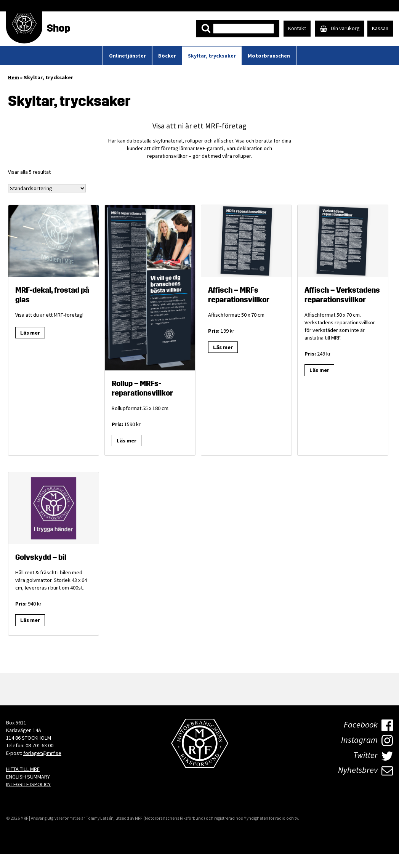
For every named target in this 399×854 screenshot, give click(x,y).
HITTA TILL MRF (23, 769)
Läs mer (30, 332)
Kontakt (297, 28)
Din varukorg (339, 28)
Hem (13, 77)
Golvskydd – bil (40, 557)
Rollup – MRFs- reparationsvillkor (142, 388)
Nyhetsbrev (365, 769)
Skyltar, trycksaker (212, 55)
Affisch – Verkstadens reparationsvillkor (342, 294)
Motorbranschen (269, 55)
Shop (58, 28)
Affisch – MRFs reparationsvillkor (238, 294)
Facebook (368, 725)
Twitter (373, 755)
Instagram (367, 740)
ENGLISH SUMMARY (28, 776)
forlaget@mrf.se (42, 753)
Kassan (380, 28)
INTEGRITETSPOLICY (28, 784)
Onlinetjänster (127, 55)
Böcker (167, 55)
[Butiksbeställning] (47, 188)
